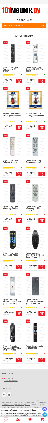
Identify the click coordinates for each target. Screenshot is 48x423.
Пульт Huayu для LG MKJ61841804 (35, 347)
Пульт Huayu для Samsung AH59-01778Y (10, 69)
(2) (32, 75)
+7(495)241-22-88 (11, 378)
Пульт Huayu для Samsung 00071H (10, 208)
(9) (32, 354)
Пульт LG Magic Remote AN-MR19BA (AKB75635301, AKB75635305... (12, 349)
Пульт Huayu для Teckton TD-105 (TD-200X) (34, 69)
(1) (9, 75)
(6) (32, 168)
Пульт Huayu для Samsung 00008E (33, 161)
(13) (9, 214)
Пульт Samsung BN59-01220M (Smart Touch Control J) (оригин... (12, 302)
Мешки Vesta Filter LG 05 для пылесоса (35, 115)
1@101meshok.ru (11, 381)
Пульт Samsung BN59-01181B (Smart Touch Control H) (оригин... (35, 256)
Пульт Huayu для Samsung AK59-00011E (33, 209)
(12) (32, 307)
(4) (32, 214)
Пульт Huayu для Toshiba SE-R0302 (10, 254)
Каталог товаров (13, 25)
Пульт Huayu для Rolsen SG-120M (10, 161)
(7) (32, 261)
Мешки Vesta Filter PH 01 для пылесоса (12, 115)
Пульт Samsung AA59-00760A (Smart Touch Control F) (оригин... (35, 302)
